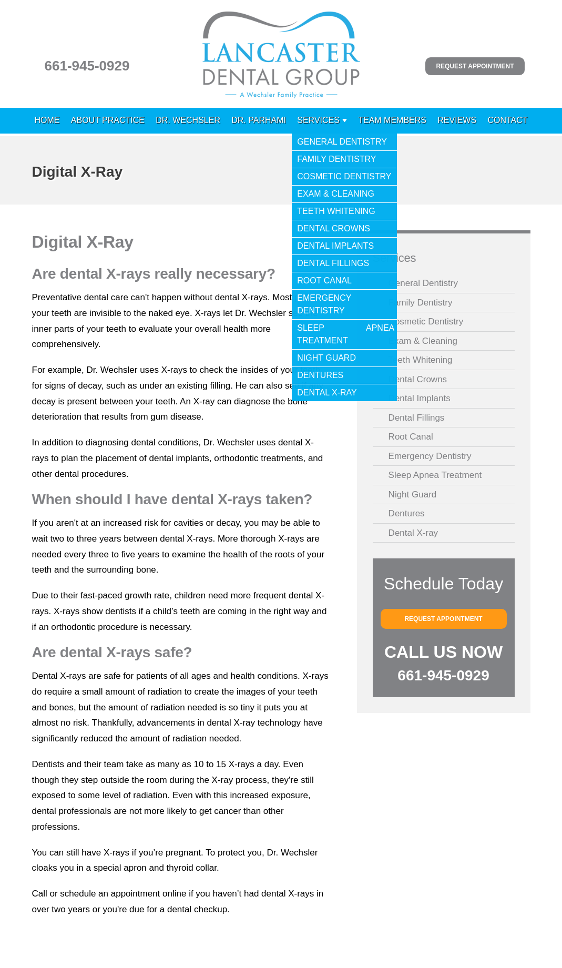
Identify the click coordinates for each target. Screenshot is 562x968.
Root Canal (411, 437)
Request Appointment (475, 66)
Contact (507, 120)
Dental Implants (420, 398)
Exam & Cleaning (423, 341)
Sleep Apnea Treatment (435, 475)
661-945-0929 (87, 66)
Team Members (392, 120)
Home (47, 120)
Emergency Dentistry (430, 456)
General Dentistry (423, 283)
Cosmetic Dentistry (426, 322)
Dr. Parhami (258, 120)
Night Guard (413, 495)
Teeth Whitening (421, 360)
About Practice (108, 120)
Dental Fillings (417, 418)
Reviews (456, 120)
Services (318, 120)
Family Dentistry (421, 303)
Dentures (407, 513)
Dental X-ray (413, 533)
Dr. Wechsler (188, 120)
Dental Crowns (418, 379)
